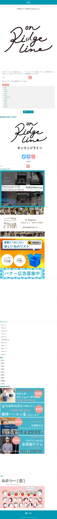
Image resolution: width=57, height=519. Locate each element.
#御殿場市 (3, 380)
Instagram (33, 159)
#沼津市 (2, 363)
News (5, 103)
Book (5, 89)
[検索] (30, 77)
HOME (28, 513)
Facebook (28, 159)
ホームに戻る (28, 111)
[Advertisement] (28, 289)
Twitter (24, 159)
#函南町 (2, 375)
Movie (5, 99)
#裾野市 (2, 377)
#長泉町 (2, 369)
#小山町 (2, 383)
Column (6, 91)
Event (5, 95)
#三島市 (2, 366)
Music (5, 101)
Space (5, 105)
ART (5, 87)
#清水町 (2, 372)
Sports (5, 106)
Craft (5, 93)
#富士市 (2, 360)
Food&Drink (7, 97)
